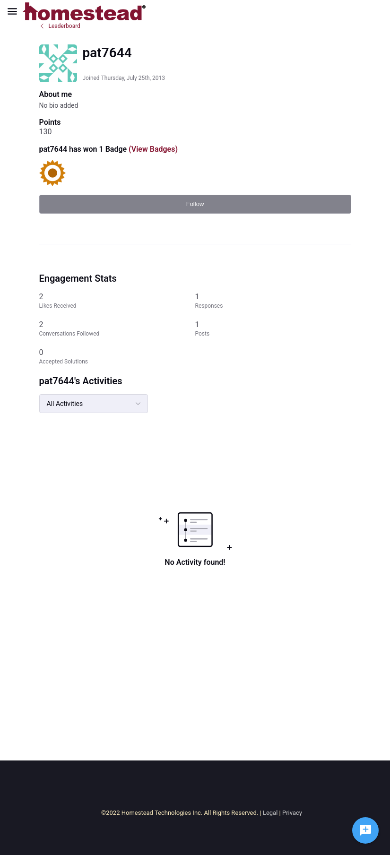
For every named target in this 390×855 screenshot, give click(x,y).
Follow (195, 203)
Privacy (292, 812)
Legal (270, 812)
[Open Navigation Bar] (15, 11)
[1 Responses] (273, 301)
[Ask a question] (365, 830)
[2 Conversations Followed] (117, 329)
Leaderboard (59, 26)
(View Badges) (152, 149)
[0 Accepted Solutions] (117, 356)
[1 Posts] (273, 329)
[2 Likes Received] (117, 301)
